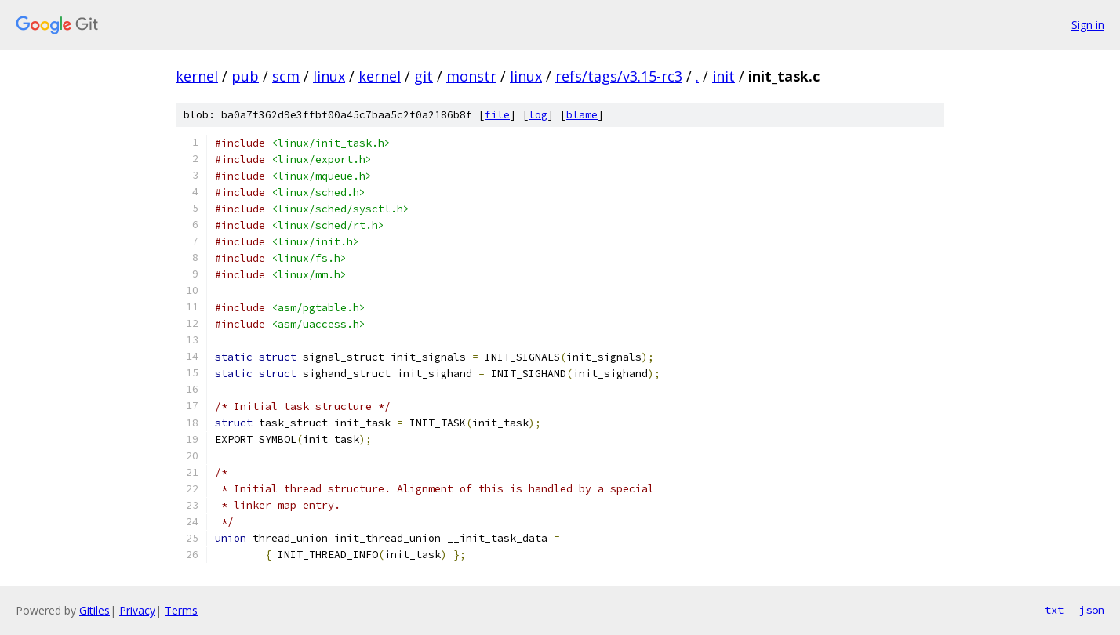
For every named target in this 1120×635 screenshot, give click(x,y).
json (1091, 610)
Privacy (137, 610)
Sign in (1087, 24)
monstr (471, 76)
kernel (197, 76)
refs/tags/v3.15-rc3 (618, 76)
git (423, 76)
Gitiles (94, 610)
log (538, 115)
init (723, 76)
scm (286, 76)
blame (582, 115)
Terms (181, 610)
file (497, 115)
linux (329, 76)
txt (1054, 610)
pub (245, 76)
